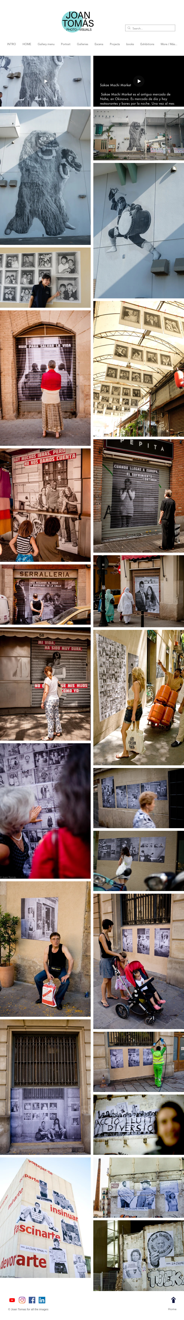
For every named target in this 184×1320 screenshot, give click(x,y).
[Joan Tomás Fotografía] (32, 1300)
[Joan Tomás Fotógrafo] (42, 1300)
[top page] (173, 1300)
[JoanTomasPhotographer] (22, 1300)
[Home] (172, 1309)
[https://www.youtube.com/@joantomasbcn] (12, 1300)
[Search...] (150, 28)
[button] (66, 44)
